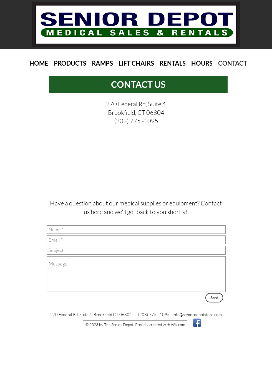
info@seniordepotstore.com (197, 314)
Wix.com (178, 324)
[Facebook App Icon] (197, 323)
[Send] (214, 297)
